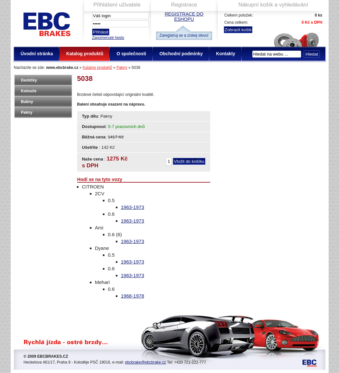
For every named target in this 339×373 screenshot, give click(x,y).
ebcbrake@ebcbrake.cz (145, 362)
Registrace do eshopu (184, 16)
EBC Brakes (46, 23)
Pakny (121, 67)
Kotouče (29, 91)
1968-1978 (132, 296)
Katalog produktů (97, 67)
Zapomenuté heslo (108, 37)
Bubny (27, 101)
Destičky (29, 80)
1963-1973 (132, 207)
